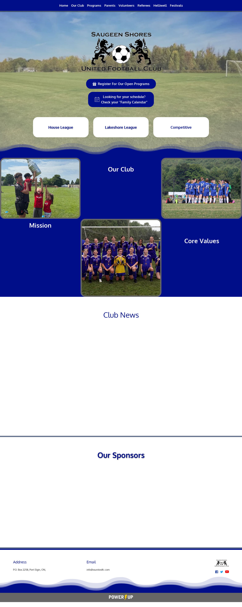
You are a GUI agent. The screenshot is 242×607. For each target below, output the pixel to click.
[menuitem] (64, 5)
